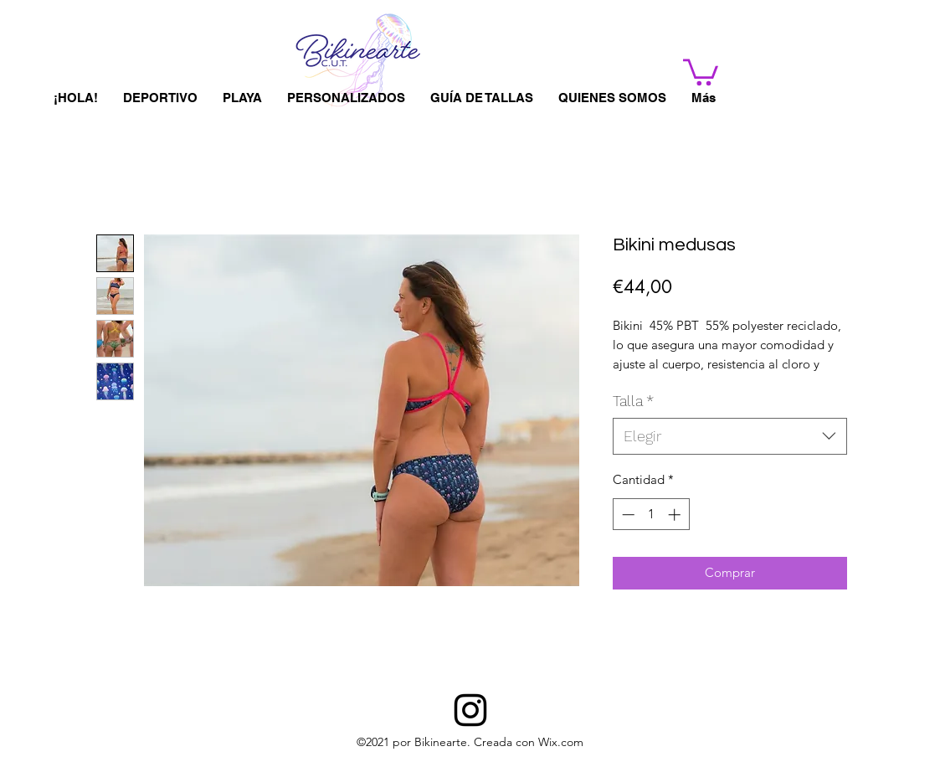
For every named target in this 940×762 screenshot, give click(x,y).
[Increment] (676, 514)
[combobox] (730, 436)
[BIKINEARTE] (470, 710)
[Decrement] (626, 514)
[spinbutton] (651, 514)
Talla (633, 400)
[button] (700, 70)
